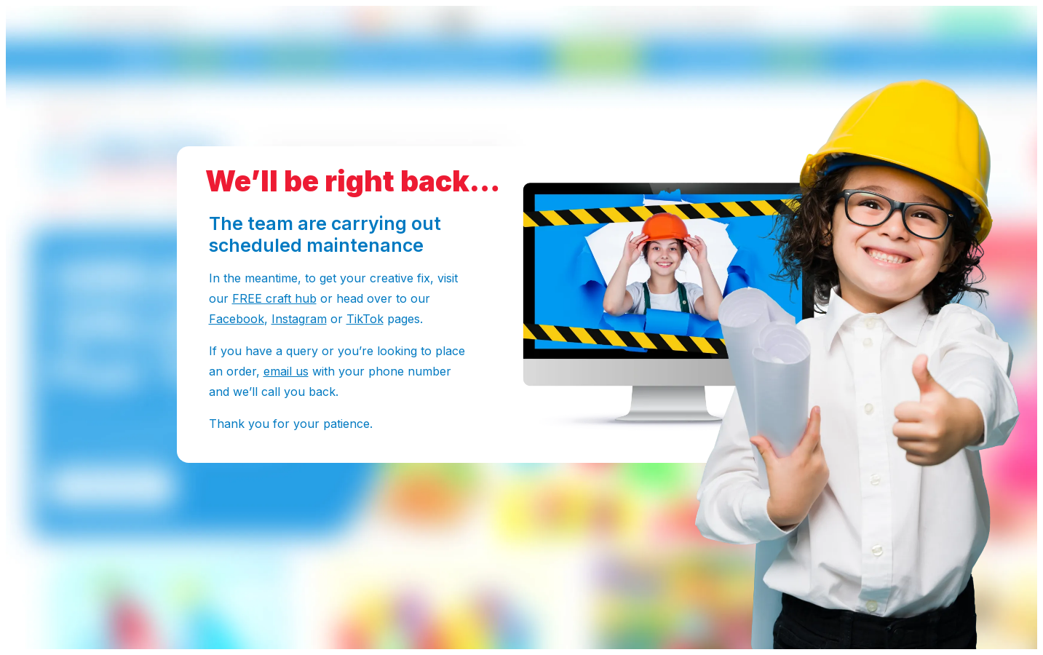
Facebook (236, 318)
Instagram (299, 318)
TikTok (365, 318)
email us (286, 371)
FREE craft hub (274, 298)
